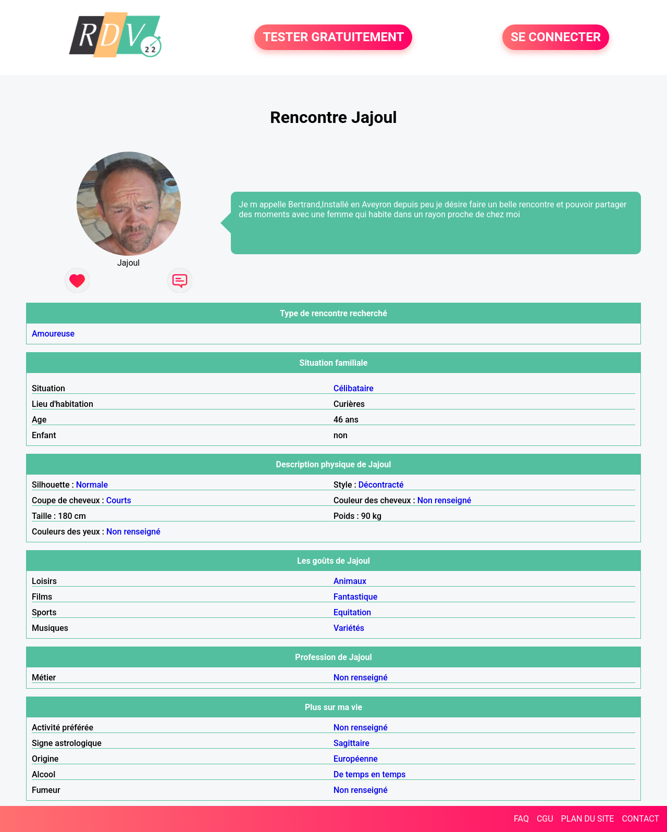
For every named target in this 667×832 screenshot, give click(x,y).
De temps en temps (370, 774)
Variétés (349, 628)
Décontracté (381, 485)
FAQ (521, 819)
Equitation (352, 612)
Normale (92, 485)
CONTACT (640, 819)
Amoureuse (53, 334)
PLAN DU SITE (587, 819)
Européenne (356, 759)
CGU (545, 819)
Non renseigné (444, 500)
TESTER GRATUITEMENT (333, 37)
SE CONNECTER (556, 37)
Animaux (350, 581)
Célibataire (354, 388)
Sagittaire (351, 743)
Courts (118, 500)
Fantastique (355, 597)
